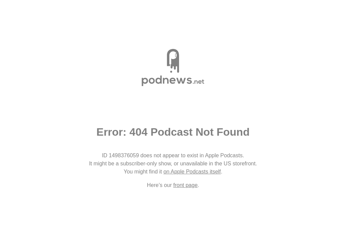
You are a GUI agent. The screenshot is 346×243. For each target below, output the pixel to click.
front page (185, 185)
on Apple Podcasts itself (192, 171)
